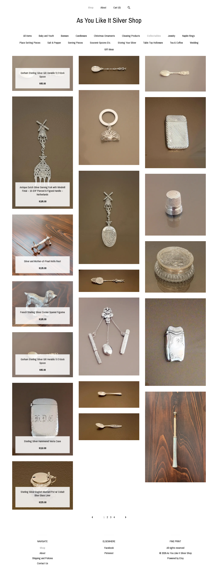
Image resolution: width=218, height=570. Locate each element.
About (103, 7)
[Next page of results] (125, 517)
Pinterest (109, 553)
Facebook (109, 548)
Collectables (154, 36)
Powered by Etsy (175, 558)
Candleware (81, 36)
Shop (90, 7)
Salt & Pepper (54, 42)
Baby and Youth (46, 36)
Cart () (117, 7)
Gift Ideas (109, 49)
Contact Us (42, 563)
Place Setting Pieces (30, 42)
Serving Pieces (75, 42)
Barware (65, 36)
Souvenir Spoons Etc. (100, 42)
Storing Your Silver (127, 42)
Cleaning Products (131, 36)
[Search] (129, 8)
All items (27, 36)
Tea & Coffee (176, 42)
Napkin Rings (188, 36)
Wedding (194, 42)
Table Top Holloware (153, 42)
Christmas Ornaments (104, 36)
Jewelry (171, 36)
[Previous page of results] (93, 517)
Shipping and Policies (42, 558)
